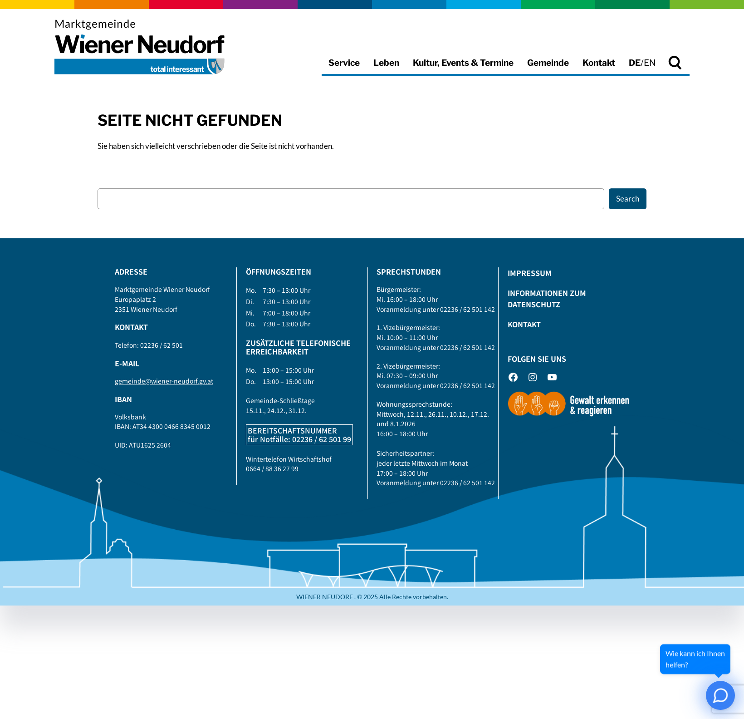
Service (344, 63)
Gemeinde (548, 63)
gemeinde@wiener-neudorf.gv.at (164, 380)
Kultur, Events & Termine (463, 63)
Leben (386, 63)
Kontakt (598, 63)
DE (635, 63)
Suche (676, 71)
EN (650, 63)
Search (627, 198)
